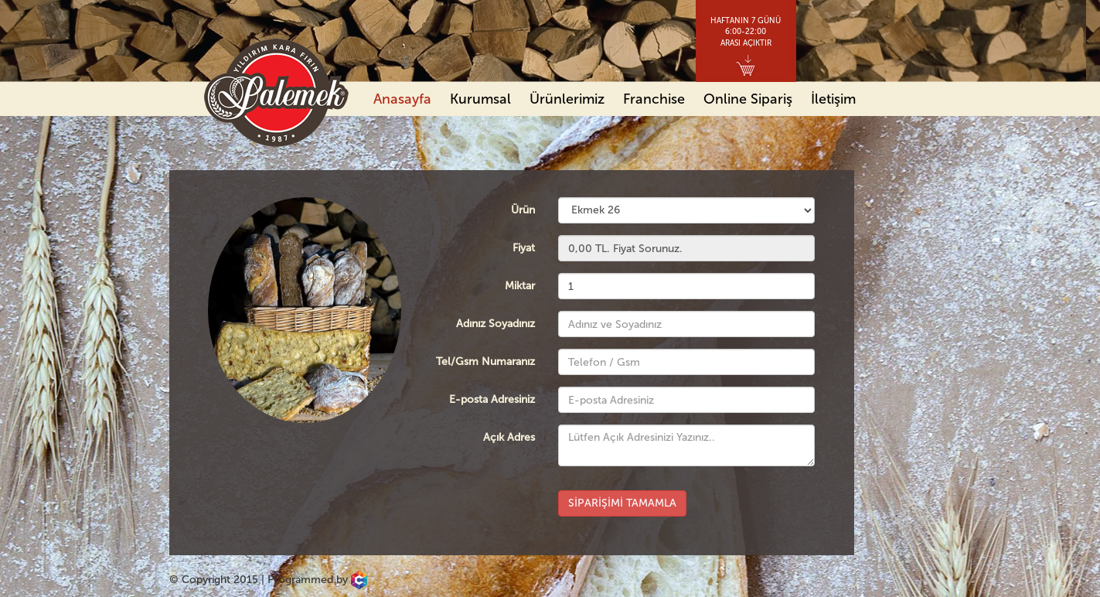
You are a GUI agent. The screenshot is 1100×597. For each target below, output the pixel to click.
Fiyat (524, 247)
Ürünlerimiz (567, 98)
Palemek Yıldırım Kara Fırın (276, 93)
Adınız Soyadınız (495, 323)
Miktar (520, 285)
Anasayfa (402, 98)
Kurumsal (480, 98)
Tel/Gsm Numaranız (485, 361)
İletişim (833, 98)
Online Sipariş (747, 98)
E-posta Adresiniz (492, 399)
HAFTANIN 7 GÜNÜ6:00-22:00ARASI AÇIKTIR (745, 32)
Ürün (523, 210)
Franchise (654, 98)
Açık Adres (509, 437)
